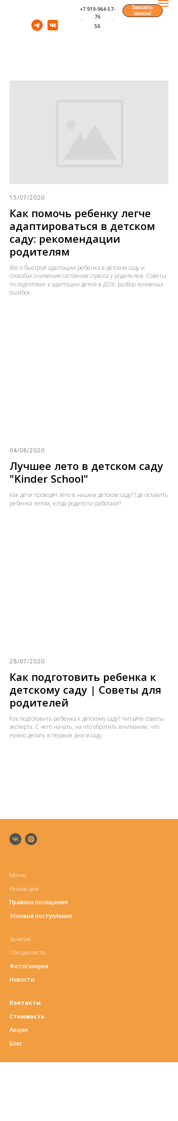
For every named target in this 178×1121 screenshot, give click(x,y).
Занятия (20, 939)
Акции (18, 1030)
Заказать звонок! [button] (142, 10)
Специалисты (27, 952)
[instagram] (31, 839)
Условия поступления (40, 916)
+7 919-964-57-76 (97, 13)
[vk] (15, 839)
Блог (15, 1043)
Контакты (25, 1003)
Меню (17, 875)
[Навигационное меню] (163, 3)
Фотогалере (27, 966)
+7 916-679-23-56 (97, 22)
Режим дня (23, 889)
